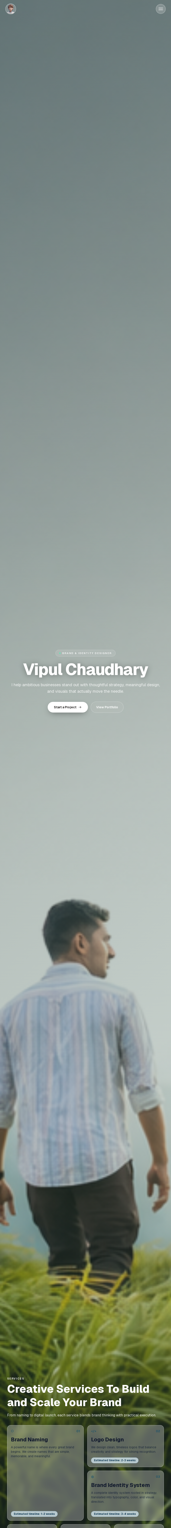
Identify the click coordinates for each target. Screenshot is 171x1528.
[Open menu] (161, 9)
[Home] (10, 9)
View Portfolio (107, 707)
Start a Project (68, 707)
